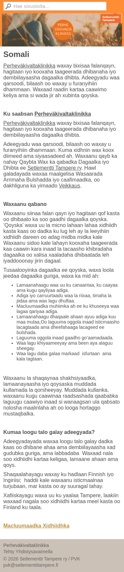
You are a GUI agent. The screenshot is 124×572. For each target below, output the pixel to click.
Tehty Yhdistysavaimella (28, 551)
